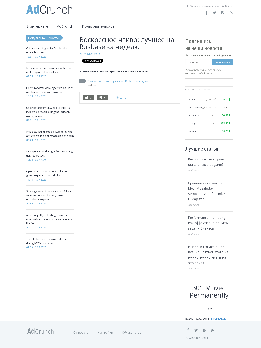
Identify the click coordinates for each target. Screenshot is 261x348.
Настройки (105, 333)
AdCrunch (65, 26)
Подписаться (222, 62)
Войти (227, 6)
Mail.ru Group (196, 107)
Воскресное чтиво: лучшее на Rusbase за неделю (118, 81)
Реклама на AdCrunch (197, 89)
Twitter (192, 131)
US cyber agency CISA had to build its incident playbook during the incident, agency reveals (48, 112)
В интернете (37, 26)
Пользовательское (98, 26)
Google (193, 123)
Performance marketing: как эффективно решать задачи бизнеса (208, 222)
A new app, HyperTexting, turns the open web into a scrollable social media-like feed (49, 219)
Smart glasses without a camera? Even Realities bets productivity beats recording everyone (49, 195)
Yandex (193, 99)
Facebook (194, 115)
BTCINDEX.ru (219, 318)
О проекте (80, 333)
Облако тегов (131, 333)
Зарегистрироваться (200, 6)
